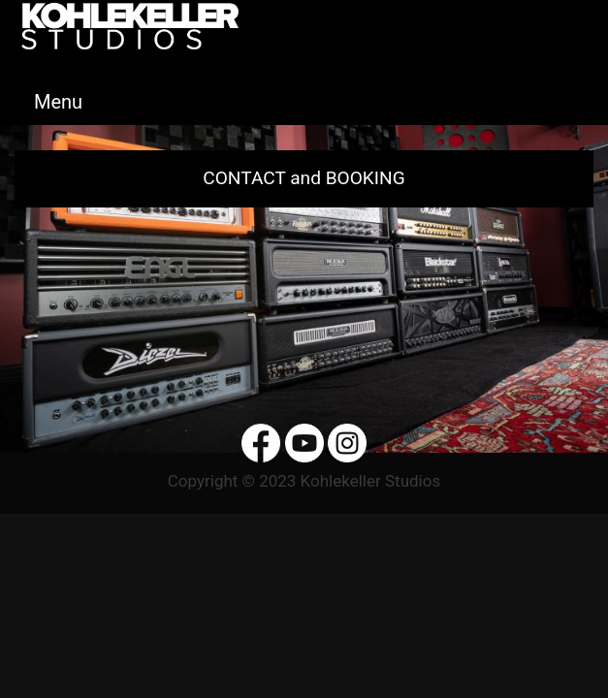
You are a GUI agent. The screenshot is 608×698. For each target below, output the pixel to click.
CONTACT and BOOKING (303, 178)
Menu (58, 101)
